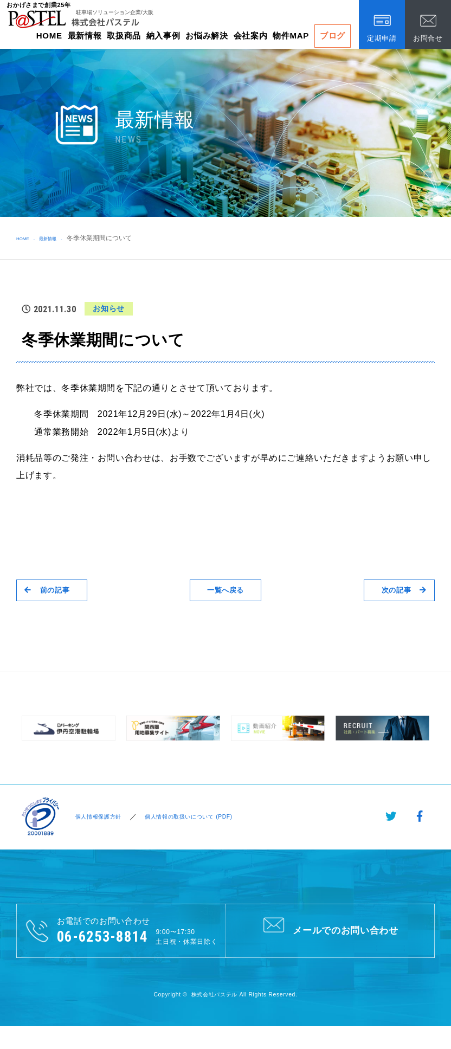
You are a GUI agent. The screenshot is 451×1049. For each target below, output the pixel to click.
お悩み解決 (206, 35)
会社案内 (251, 35)
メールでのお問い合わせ (330, 930)
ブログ (332, 35)
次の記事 (397, 590)
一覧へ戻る (225, 590)
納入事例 (163, 35)
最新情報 (85, 35)
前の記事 (53, 590)
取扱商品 (124, 35)
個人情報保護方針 (97, 817)
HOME (49, 35)
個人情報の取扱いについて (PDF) (201, 817)
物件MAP (291, 35)
